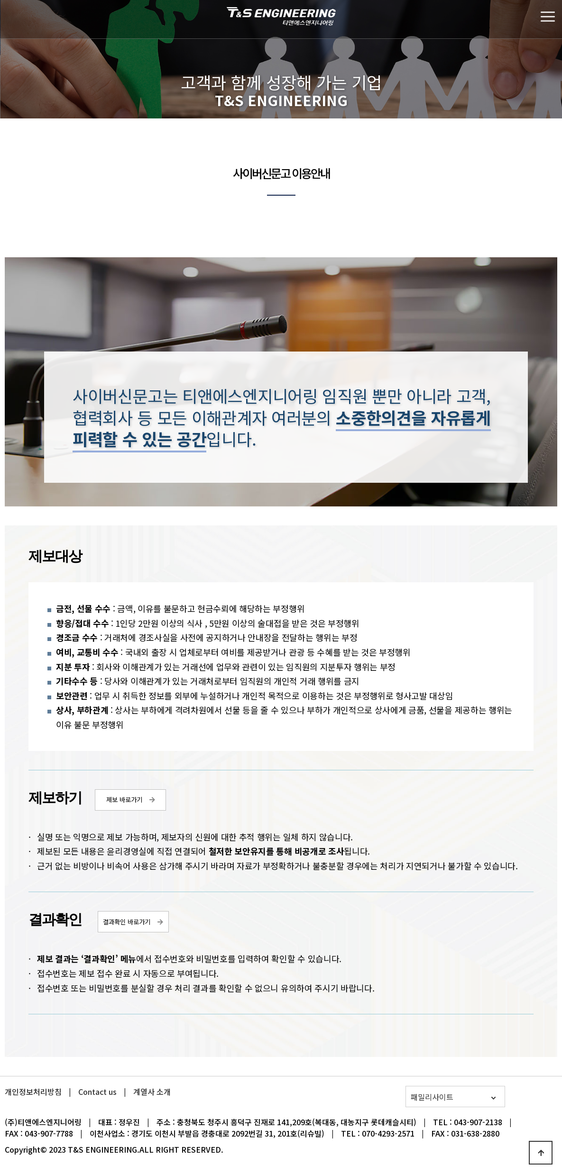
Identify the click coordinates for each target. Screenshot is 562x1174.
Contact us (97, 1091)
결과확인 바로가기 (126, 921)
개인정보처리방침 (33, 1091)
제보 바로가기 (124, 799)
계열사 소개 (152, 1091)
